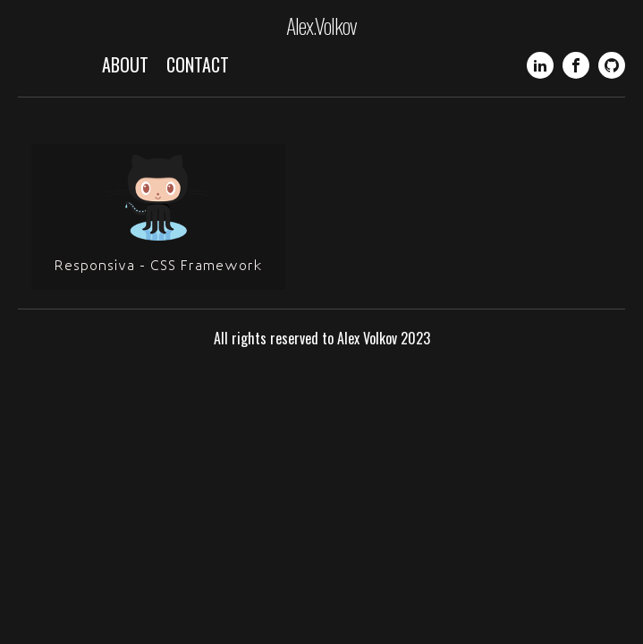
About (125, 64)
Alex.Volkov (321, 25)
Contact (197, 64)
